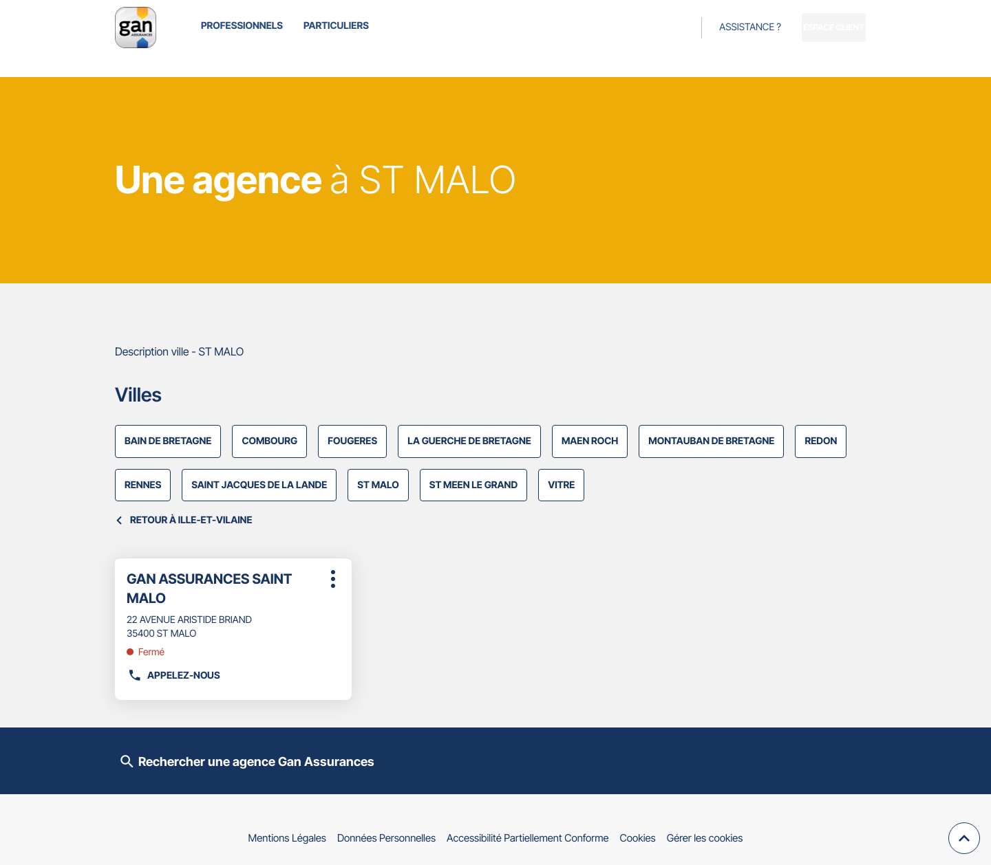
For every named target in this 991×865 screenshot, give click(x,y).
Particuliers (336, 26)
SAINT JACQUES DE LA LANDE (259, 485)
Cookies (638, 837)
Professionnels (242, 26)
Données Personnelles (386, 837)
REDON (820, 441)
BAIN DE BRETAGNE (168, 441)
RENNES (143, 485)
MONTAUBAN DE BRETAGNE (711, 441)
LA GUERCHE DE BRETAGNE (469, 441)
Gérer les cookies (705, 837)
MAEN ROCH (590, 441)
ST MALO (377, 485)
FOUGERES (352, 441)
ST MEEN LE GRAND (473, 485)
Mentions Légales (287, 837)
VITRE (561, 485)
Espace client (814, 27)
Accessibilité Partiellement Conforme (528, 837)
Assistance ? (712, 27)
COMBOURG (269, 441)
